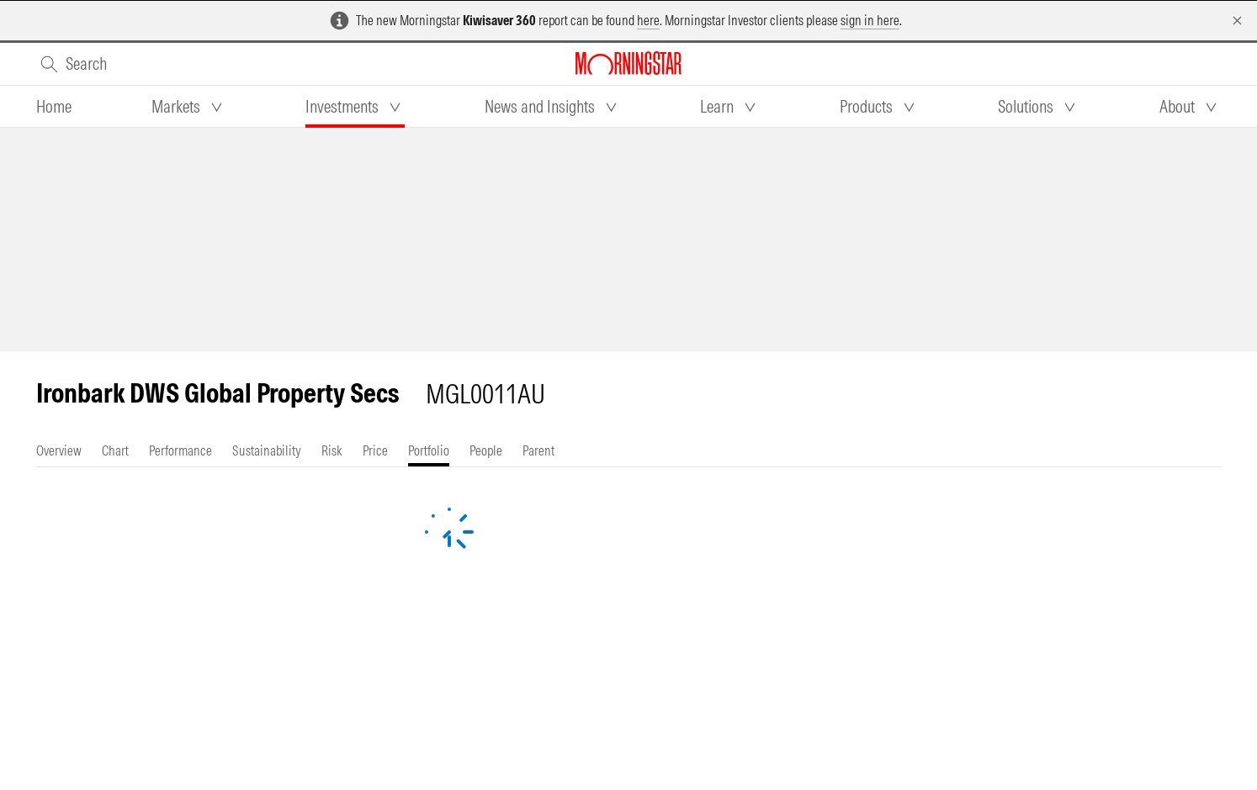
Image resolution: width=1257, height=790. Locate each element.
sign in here (870, 20)
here (648, 20)
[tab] (54, 107)
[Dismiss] (1237, 20)
